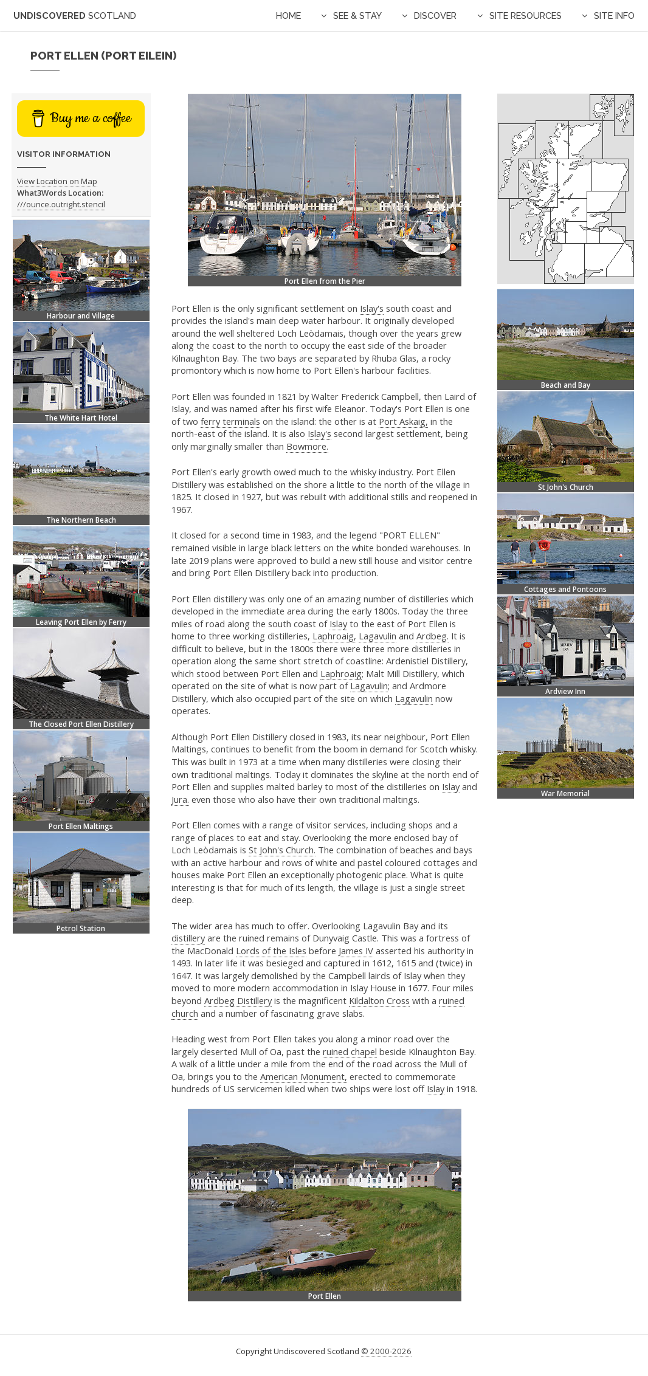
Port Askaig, (403, 421)
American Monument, (303, 1076)
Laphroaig (341, 673)
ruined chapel (350, 1051)
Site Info (614, 15)
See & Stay (357, 15)
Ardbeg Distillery (238, 1000)
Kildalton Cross (379, 1000)
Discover (435, 15)
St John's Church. (282, 850)
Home (288, 15)
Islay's (372, 308)
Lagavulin (377, 636)
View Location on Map (57, 181)
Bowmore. (307, 446)
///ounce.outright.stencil (61, 204)
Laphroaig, (334, 636)
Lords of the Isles (271, 950)
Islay (338, 623)
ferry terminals (230, 421)
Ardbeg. (432, 636)
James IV (356, 950)
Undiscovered (74, 15)
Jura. (180, 799)
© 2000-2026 (386, 1351)
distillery (188, 938)
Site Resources (525, 15)
